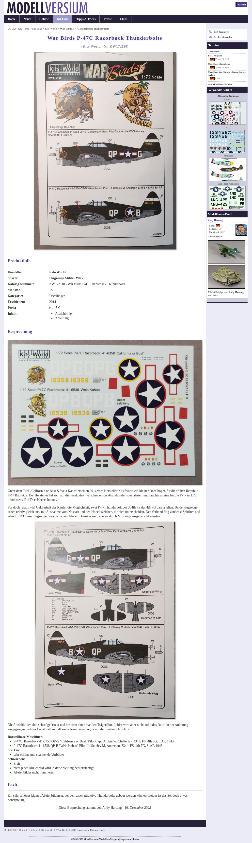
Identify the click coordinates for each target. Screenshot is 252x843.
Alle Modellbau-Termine (220, 84)
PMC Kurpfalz (215, 55)
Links (136, 839)
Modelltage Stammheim (219, 64)
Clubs (123, 19)
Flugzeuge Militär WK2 (66, 278)
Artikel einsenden (223, 37)
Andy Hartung (236, 292)
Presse (108, 19)
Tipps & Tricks (85, 19)
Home (12, 19)
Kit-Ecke (62, 19)
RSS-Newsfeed (221, 32)
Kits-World (51, 28)
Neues (27, 19)
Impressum (125, 839)
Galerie (44, 19)
